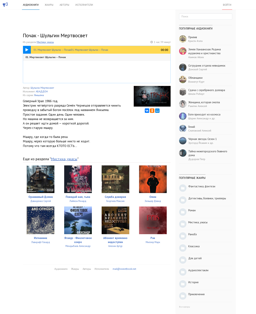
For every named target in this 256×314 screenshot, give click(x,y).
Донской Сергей (197, 69)
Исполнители (84, 4)
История (193, 282)
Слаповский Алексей (199, 130)
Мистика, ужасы (45, 42)
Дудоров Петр (196, 159)
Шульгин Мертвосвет (42, 87)
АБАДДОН (42, 91)
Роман (192, 210)
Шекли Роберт (196, 94)
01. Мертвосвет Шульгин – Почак (45, 57)
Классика (194, 246)
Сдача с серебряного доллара (206, 90)
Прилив (192, 37)
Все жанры (184, 306)
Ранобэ (192, 234)
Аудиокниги (31, 4)
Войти (227, 4)
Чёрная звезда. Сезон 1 (202, 139)
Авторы (64, 4)
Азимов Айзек (196, 57)
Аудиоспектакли (198, 270)
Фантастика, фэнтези (201, 186)
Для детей (195, 258)
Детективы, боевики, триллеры (207, 198)
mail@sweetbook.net (124, 268)
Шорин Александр (198, 118)
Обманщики (195, 77)
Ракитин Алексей (197, 106)
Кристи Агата (195, 41)
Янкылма (39, 95)
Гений (191, 127)
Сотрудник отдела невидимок (206, 65)
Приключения (196, 294)
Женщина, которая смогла (204, 102)
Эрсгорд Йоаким (197, 143)
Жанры (49, 4)
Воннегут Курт (196, 81)
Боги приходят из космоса (204, 114)
